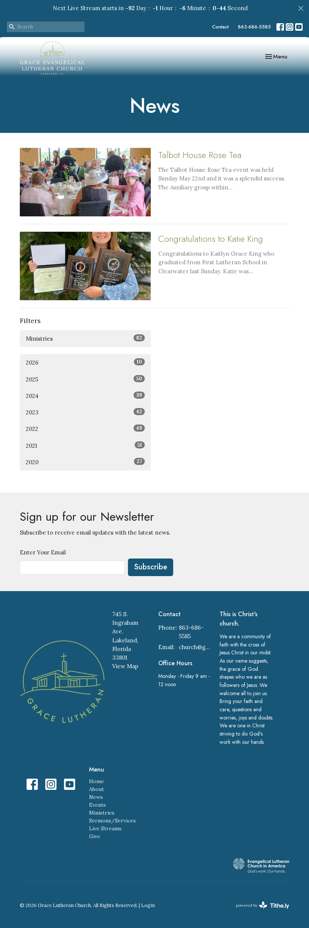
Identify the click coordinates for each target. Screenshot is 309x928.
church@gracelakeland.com (195, 647)
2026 (85, 362)
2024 (85, 395)
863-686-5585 (254, 26)
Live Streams (105, 828)
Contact (220, 26)
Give (94, 836)
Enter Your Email (43, 552)
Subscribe (150, 567)
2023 (85, 412)
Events (97, 804)
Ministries (85, 338)
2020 (85, 462)
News (96, 797)
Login (148, 905)
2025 (85, 379)
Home (96, 781)
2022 (85, 428)
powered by (262, 905)
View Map (125, 666)
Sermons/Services (112, 820)
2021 (85, 445)
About (96, 789)
